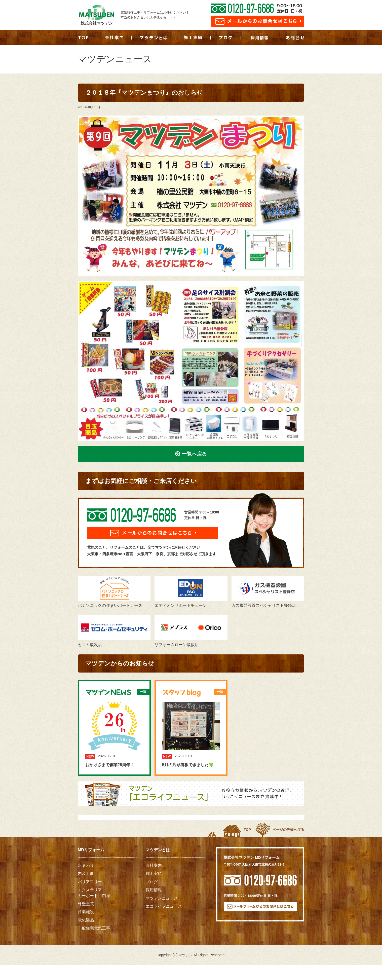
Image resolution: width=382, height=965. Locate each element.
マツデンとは (158, 850)
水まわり (86, 865)
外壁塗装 (86, 904)
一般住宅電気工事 (94, 928)
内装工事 (86, 873)
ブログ (152, 882)
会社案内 (154, 865)
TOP (247, 830)
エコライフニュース (164, 906)
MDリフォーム (91, 850)
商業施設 (86, 912)
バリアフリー (90, 882)
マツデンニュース (162, 898)
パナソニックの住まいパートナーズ (114, 592)
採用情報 (154, 890)
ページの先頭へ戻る (288, 830)
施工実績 (154, 873)
